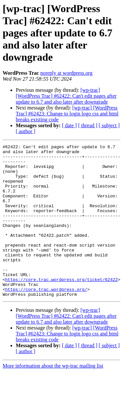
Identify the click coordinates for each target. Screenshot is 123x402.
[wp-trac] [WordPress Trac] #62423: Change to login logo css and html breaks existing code (67, 113)
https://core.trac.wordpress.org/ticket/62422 (61, 307)
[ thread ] (87, 125)
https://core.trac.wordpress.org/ (46, 319)
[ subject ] (109, 125)
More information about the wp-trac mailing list (53, 396)
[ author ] (25, 131)
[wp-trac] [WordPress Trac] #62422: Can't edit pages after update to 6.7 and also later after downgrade (66, 96)
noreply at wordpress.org (66, 73)
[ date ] (69, 125)
